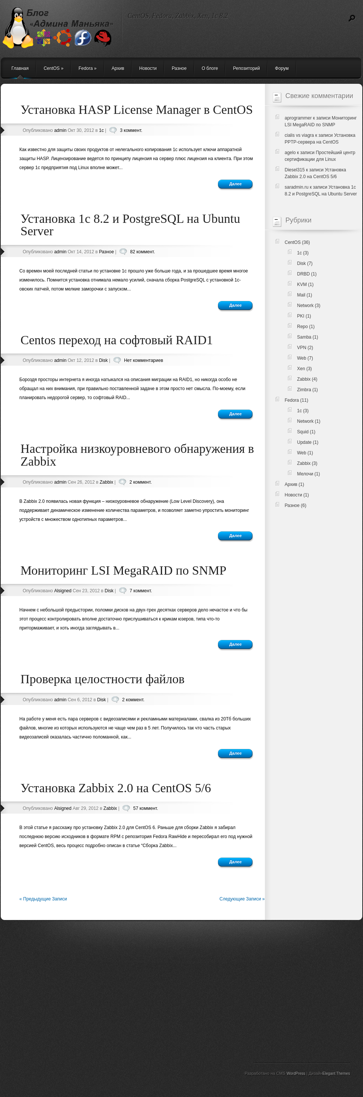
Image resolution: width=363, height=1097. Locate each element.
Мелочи (305, 474)
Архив (118, 68)
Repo (302, 326)
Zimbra (304, 389)
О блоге (210, 68)
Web (301, 358)
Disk (103, 360)
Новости (148, 68)
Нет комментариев (143, 360)
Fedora (88, 68)
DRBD (303, 274)
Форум (282, 68)
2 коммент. (140, 482)
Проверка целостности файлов (103, 679)
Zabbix (106, 482)
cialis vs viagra (299, 135)
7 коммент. (141, 590)
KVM (302, 284)
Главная (20, 68)
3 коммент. (131, 130)
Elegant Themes (336, 1073)
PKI (300, 316)
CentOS (54, 68)
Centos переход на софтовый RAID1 (117, 340)
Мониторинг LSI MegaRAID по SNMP (124, 570)
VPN (302, 347)
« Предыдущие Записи (43, 899)
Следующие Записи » (242, 899)
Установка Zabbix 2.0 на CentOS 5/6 (116, 788)
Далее (235, 184)
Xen (301, 368)
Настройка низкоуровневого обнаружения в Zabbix (137, 455)
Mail (301, 295)
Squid (303, 431)
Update (304, 442)
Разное (179, 68)
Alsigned (62, 590)
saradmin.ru (297, 187)
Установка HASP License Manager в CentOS (137, 110)
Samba (304, 337)
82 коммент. (142, 251)
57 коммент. (145, 808)
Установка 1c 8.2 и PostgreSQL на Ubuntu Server (130, 225)
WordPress (296, 1073)
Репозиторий (246, 68)
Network (305, 305)
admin (60, 130)
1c (101, 130)
